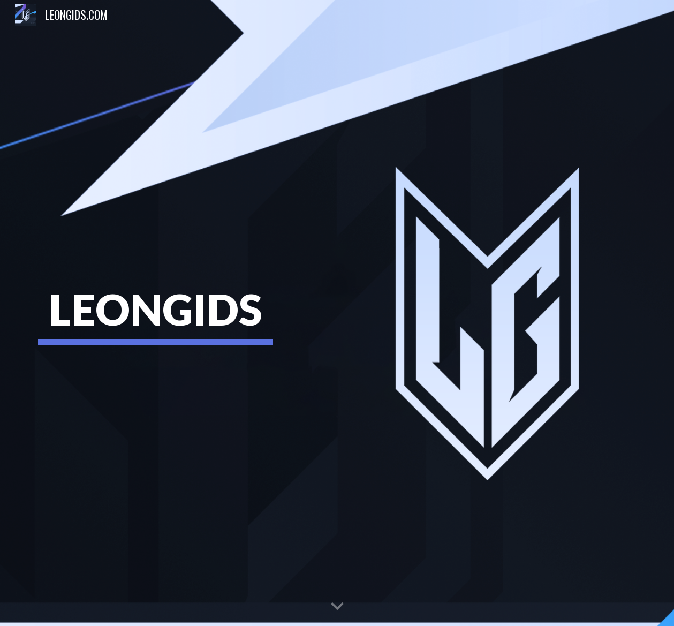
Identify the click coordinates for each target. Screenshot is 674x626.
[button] (337, 607)
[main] (156, 313)
